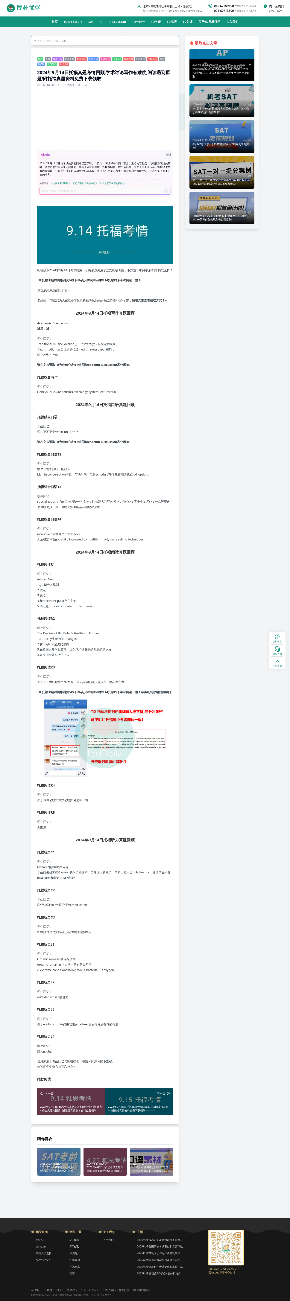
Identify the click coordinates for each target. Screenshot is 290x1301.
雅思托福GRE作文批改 (116, 1290)
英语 (162, 59)
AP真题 (73, 1253)
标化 (46, 40)
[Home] (23, 8)
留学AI (39, 1239)
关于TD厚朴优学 (210, 22)
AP (102, 22)
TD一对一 (138, 22)
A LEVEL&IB (118, 22)
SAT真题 (74, 1239)
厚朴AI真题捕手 (141, 1290)
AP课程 (35, 1290)
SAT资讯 (74, 1246)
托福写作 (105, 59)
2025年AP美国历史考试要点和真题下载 (160, 1246)
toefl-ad (117, 59)
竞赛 (72, 1273)
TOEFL (41, 64)
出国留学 (152, 59)
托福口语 (93, 59)
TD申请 (156, 22)
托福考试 (140, 59)
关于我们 (108, 1239)
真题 (47, 59)
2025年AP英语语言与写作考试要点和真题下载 (160, 1260)
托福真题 (69, 59)
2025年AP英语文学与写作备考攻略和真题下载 (160, 1253)
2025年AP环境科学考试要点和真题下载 (160, 1266)
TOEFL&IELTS (73, 22)
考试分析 (64, 64)
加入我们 (232, 22)
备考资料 (128, 59)
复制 (168, 154)
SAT (91, 22)
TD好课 (188, 22)
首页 (55, 22)
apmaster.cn (43, 1260)
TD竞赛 (172, 22)
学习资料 (52, 64)
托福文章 (74, 1266)
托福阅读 (81, 59)
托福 (54, 40)
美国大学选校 (43, 1253)
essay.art (41, 1246)
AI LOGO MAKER (90, 1290)
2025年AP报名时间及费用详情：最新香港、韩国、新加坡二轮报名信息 (160, 1239)
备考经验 (57, 59)
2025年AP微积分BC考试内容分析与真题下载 (160, 1273)
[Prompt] (103, 190)
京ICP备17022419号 (101, 1295)
